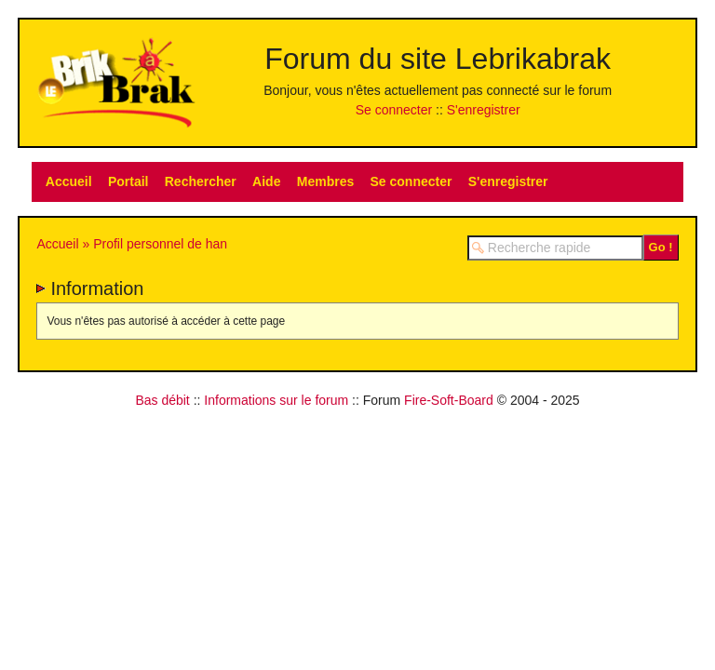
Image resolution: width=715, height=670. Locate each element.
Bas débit (162, 400)
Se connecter (394, 109)
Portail (128, 181)
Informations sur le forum (276, 400)
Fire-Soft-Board (448, 400)
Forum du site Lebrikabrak (437, 58)
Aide (266, 181)
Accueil (69, 181)
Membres (325, 181)
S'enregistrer (483, 109)
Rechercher (200, 181)
